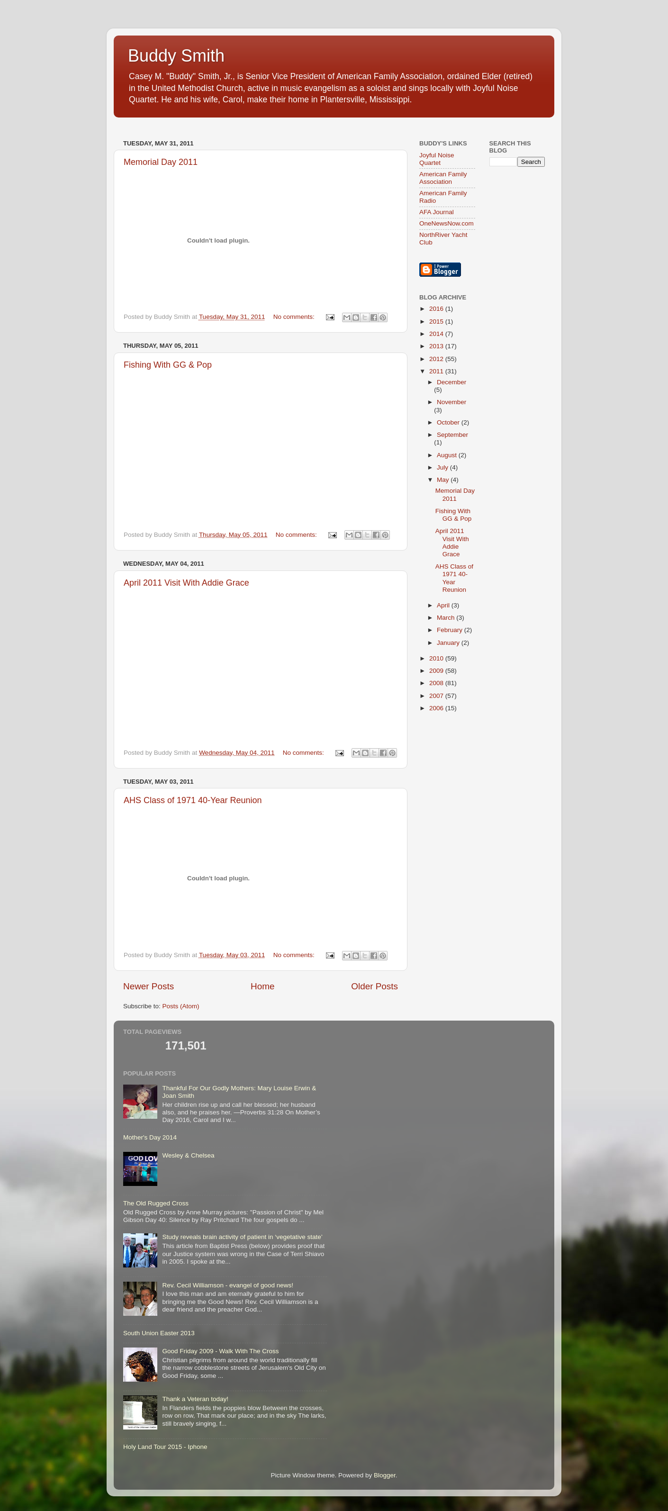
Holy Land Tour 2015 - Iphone (165, 1446)
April (444, 605)
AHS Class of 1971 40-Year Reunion (193, 800)
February (450, 629)
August (448, 455)
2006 (437, 708)
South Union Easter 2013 (159, 1333)
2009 (437, 670)
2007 (437, 695)
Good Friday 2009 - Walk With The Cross (220, 1351)
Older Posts (374, 986)
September (452, 434)
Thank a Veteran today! (195, 1398)
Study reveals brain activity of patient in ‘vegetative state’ (242, 1236)
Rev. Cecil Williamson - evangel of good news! (227, 1285)
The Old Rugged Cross (156, 1203)
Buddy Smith (176, 55)
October (449, 422)
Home (262, 986)
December (451, 382)
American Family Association (443, 178)
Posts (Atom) (180, 1006)
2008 (437, 683)
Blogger (385, 1475)
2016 (437, 308)
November (451, 402)
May (444, 479)
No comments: (294, 316)
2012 (437, 358)
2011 (437, 371)
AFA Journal (436, 212)
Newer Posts (148, 986)
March (446, 617)
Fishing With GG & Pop (168, 365)
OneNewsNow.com (446, 223)
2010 (437, 658)
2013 (437, 346)
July (443, 467)
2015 (437, 321)
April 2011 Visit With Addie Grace (186, 583)
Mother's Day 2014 (150, 1137)
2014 (437, 333)
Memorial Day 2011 (161, 162)
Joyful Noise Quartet (436, 159)
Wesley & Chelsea (188, 1155)
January (449, 642)
